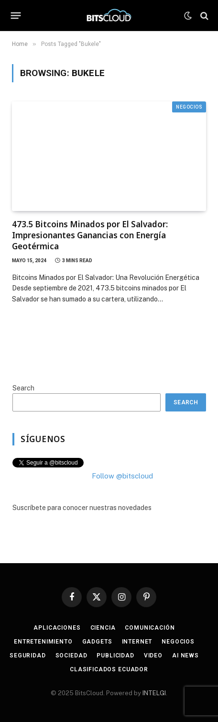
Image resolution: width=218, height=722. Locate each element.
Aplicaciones (56, 627)
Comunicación (149, 627)
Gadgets (97, 641)
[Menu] (16, 15)
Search (23, 388)
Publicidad (115, 655)
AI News (185, 655)
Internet (137, 641)
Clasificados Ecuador (109, 669)
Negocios (189, 107)
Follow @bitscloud (122, 476)
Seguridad (28, 655)
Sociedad (71, 655)
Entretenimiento (43, 641)
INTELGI (154, 693)
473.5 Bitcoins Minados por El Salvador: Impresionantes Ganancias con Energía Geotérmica (90, 235)
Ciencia (103, 627)
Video (153, 655)
